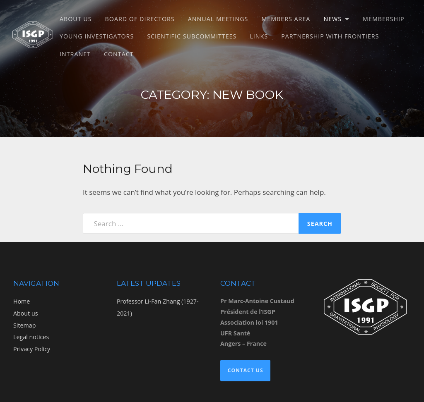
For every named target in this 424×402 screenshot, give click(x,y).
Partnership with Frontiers (330, 36)
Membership (384, 19)
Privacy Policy (31, 349)
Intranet (75, 54)
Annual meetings (218, 19)
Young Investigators (97, 36)
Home (21, 301)
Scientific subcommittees (191, 36)
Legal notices (31, 337)
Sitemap (24, 325)
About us (76, 19)
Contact (119, 54)
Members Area (285, 19)
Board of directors (140, 19)
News (332, 19)
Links (259, 36)
